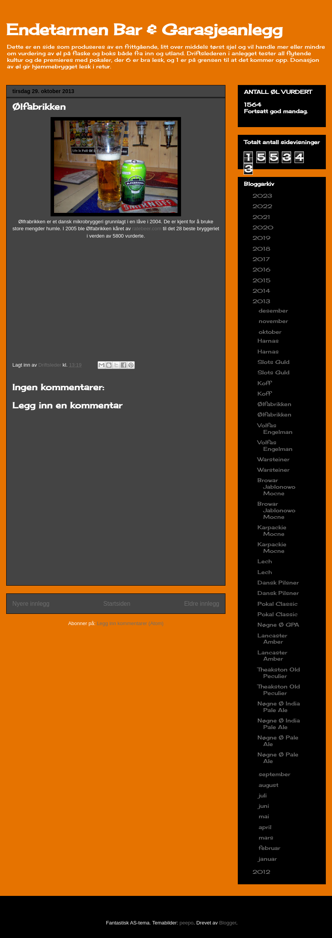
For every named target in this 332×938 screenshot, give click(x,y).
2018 (262, 248)
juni (265, 805)
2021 (262, 217)
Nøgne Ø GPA (278, 624)
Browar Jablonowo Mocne (276, 486)
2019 (262, 237)
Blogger (227, 923)
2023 (263, 195)
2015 (262, 280)
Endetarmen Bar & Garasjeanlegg (144, 29)
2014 (262, 290)
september (275, 774)
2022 (263, 206)
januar (269, 858)
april (266, 827)
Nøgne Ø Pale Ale (277, 740)
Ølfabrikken (274, 404)
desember (274, 310)
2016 (262, 269)
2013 (262, 301)
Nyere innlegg (30, 603)
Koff (264, 383)
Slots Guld (273, 362)
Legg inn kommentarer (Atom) (130, 623)
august (269, 785)
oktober (271, 331)
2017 (262, 259)
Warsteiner (273, 459)
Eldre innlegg (201, 603)
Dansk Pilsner (278, 582)
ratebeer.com (146, 228)
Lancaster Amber (272, 638)
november (274, 321)
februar (270, 848)
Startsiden (116, 603)
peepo (186, 923)
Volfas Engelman (275, 428)
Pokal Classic (277, 603)
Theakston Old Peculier (278, 672)
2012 (262, 871)
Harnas (268, 340)
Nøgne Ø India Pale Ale (278, 706)
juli (264, 795)
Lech (264, 561)
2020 (263, 227)
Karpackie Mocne (271, 530)
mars (267, 837)
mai (265, 816)
